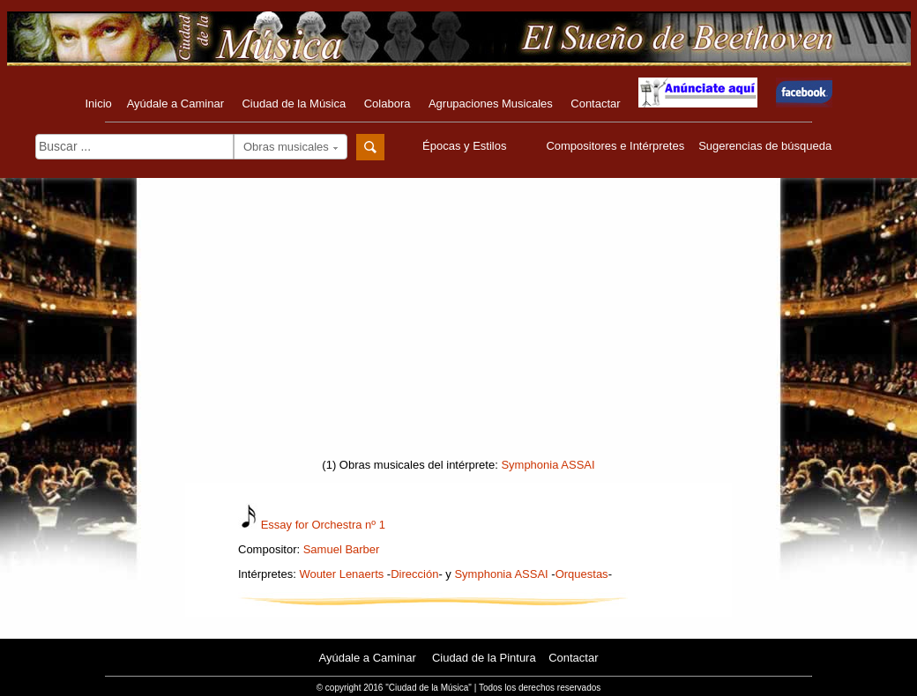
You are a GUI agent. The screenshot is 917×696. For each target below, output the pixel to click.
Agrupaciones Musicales (491, 103)
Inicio (98, 103)
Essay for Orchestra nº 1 (323, 524)
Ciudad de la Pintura (484, 657)
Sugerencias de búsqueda (764, 145)
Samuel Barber (341, 549)
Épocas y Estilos (466, 145)
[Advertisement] (458, 323)
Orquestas (581, 574)
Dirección (414, 574)
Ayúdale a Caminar (175, 103)
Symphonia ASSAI (547, 464)
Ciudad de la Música (294, 103)
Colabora (387, 103)
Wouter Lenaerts (341, 574)
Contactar (595, 103)
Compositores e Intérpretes (615, 145)
